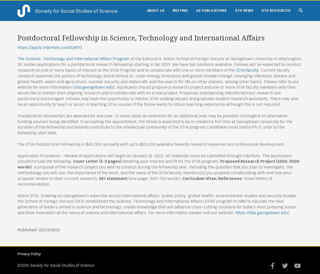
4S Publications (211, 10)
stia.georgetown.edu (93, 87)
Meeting (180, 10)
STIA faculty (247, 70)
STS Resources (276, 10)
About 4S (155, 10)
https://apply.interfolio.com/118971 (50, 47)
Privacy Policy (29, 254)
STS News (244, 10)
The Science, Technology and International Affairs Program (74, 58)
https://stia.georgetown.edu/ (262, 212)
